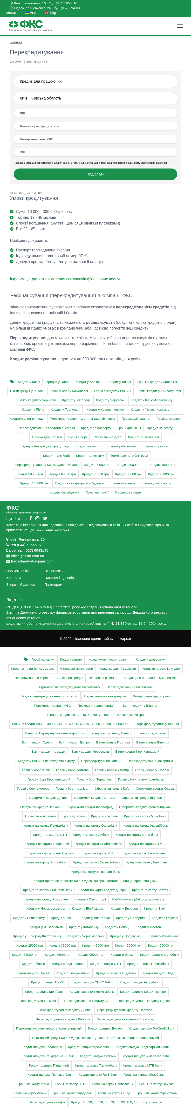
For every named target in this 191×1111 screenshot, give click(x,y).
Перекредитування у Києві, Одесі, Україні (46, 465)
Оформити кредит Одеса (155, 788)
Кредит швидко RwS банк (98, 1074)
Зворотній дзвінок (20, 585)
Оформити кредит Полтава (94, 797)
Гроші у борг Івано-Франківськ (141, 779)
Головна (16, 42)
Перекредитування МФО (52, 705)
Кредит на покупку (90, 455)
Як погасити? (54, 571)
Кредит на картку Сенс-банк (137, 834)
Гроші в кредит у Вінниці (112, 391)
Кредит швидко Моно (67, 964)
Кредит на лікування (143, 437)
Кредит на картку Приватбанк (45, 825)
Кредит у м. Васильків (46, 927)
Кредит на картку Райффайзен (98, 844)
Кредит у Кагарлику (83, 927)
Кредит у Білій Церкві (88, 908)
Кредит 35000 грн (62, 945)
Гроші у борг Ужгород (33, 788)
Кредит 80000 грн (128, 474)
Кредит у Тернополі (65, 409)
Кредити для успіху (150, 659)
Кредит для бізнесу (156, 483)
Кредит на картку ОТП (50, 834)
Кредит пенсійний (56, 455)
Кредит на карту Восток (150, 890)
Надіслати (95, 174)
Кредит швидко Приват (33, 973)
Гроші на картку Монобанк (144, 1074)
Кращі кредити (71, 659)
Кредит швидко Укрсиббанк (88, 1047)
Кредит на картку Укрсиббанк (145, 825)
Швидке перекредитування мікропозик (49, 696)
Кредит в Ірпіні (62, 918)
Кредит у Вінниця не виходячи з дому (46, 761)
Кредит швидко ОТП (105, 964)
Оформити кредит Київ (112, 788)
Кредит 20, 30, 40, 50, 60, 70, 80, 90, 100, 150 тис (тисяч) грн (117, 1102)
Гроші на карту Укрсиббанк (156, 1093)
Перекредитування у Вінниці (157, 724)
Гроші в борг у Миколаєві (69, 391)
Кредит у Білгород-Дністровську (37, 936)
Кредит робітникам (122, 446)
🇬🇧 (50, 13)
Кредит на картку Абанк (91, 834)
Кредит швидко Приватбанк (148, 964)
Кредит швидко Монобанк (159, 954)
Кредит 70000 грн (95, 474)
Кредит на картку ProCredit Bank (47, 890)
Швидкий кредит (122, 483)
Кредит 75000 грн (25, 954)
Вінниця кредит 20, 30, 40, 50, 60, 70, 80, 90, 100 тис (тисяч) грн (95, 715)
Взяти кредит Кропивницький (137, 751)
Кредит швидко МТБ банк (142, 1065)
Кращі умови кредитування (109, 659)
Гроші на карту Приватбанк (112, 1084)
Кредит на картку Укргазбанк (45, 862)
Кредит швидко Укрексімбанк (92, 991)
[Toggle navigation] (179, 26)
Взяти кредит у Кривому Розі (159, 391)
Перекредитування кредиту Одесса (144, 1001)
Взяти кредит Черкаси (48, 751)
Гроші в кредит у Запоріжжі (157, 382)
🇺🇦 (30, 13)
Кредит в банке (122, 954)
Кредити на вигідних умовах (32, 668)
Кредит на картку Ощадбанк (95, 825)
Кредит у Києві (29, 382)
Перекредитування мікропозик (129, 687)
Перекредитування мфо (38, 1001)
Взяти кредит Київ (152, 733)
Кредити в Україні (104, 816)
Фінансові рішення (103, 678)
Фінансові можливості (76, 668)
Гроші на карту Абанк (30, 1093)
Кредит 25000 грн (29, 945)
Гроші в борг (77, 437)
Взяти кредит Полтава (113, 742)
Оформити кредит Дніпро (48, 797)
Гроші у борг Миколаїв (152, 770)
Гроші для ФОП (129, 428)
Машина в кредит (128, 492)
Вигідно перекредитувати (152, 696)
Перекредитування (136, 418)
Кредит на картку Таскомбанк (143, 853)
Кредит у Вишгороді (95, 918)
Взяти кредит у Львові (26, 391)
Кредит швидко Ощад (159, 973)
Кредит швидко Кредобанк (42, 1047)
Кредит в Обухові (165, 918)
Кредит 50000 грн (29, 474)
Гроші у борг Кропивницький (48, 779)
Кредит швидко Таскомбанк (96, 1065)
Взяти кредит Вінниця (152, 742)
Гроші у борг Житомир (112, 770)
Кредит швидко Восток (105, 1028)
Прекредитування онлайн (97, 705)
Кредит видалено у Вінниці (111, 733)
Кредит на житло (88, 446)
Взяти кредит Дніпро (74, 742)
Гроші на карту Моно (33, 1084)
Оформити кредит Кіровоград (90, 807)
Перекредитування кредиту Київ (86, 1001)
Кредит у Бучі (154, 908)
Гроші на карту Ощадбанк (72, 1093)
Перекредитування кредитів (105, 696)
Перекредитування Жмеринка (150, 761)
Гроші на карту (42, 659)
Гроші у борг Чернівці (72, 788)
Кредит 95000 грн (91, 954)
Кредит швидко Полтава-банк (49, 1074)
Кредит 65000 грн (161, 945)
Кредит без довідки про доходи (45, 446)
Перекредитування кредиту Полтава (124, 1010)
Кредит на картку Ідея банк (146, 862)
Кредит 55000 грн (128, 945)
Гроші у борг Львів (36, 770)
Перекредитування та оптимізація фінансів (82, 418)
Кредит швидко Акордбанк (140, 982)
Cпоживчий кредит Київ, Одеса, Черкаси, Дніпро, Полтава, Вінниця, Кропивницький (95, 1038)
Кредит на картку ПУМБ (147, 844)
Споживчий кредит (108, 437)
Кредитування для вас (26, 418)
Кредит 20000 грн (97, 465)
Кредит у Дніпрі (119, 382)
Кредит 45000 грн (95, 945)
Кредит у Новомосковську (46, 908)
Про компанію (17, 571)
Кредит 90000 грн (161, 474)
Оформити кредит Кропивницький (145, 807)
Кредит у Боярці (117, 927)
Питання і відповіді (59, 578)
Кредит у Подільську (125, 936)
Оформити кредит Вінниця (142, 797)
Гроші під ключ (73, 816)
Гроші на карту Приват (156, 1084)
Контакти (13, 578)
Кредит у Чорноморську (86, 936)
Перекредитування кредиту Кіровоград (126, 1019)
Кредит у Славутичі (130, 918)
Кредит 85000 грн (58, 954)
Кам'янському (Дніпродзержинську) (139, 899)
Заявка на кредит (70, 678)
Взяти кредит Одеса (37, 742)
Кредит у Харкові (88, 382)
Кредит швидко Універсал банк (146, 1056)
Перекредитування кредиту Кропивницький (49, 1028)
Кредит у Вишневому (29, 918)
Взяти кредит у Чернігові (37, 400)
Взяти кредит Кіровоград (90, 751)
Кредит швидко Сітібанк (98, 1056)
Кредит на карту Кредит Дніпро (102, 890)
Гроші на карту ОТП (70, 1084)
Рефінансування (169, 418)
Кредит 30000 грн (130, 465)
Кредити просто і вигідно (161, 668)
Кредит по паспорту (96, 428)
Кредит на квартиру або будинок (79, 483)
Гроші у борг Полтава (72, 770)
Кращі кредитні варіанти (117, 668)
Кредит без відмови (64, 492)
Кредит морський (156, 446)
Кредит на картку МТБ (98, 853)
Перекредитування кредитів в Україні (46, 428)
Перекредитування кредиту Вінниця (63, 1019)
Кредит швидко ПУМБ (47, 982)
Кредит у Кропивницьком (105, 409)
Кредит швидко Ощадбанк (116, 973)
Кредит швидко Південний (49, 1065)
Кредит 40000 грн (163, 465)
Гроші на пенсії (97, 492)
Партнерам (53, 585)
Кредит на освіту (160, 428)
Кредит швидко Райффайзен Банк (47, 1056)
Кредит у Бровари (124, 908)
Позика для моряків (47, 437)
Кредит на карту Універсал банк (95, 872)
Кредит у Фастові (149, 927)
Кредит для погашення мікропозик (150, 678)
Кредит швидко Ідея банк (44, 991)
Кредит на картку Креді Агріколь (50, 853)
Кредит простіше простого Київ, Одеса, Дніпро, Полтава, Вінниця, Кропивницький (95, 881)
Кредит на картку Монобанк (145, 816)
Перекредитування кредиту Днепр (65, 1010)
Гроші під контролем (40, 816)
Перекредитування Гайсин (101, 761)
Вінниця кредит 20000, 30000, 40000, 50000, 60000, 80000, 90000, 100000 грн (71, 724)
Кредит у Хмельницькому (150, 409)
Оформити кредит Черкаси (40, 807)
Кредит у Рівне (33, 409)
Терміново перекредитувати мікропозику (69, 687)
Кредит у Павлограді (90, 899)
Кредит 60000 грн (62, 474)
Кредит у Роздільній (163, 936)
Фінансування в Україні (32, 678)
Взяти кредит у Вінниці (140, 705)
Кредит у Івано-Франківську (152, 400)
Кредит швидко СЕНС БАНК (92, 982)
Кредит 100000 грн (34, 483)
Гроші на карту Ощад (114, 1093)
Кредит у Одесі (57, 382)
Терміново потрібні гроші (129, 455)
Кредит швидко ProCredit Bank (152, 1028)
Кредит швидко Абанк (73, 973)
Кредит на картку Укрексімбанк (96, 862)
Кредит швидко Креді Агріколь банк (142, 1047)
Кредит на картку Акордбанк (46, 899)
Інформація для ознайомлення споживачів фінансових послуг (65, 279)
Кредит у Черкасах (110, 400)
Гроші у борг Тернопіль (94, 779)
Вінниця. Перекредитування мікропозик (55, 733)
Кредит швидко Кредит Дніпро (143, 991)
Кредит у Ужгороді (76, 400)
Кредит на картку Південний (48, 844)
